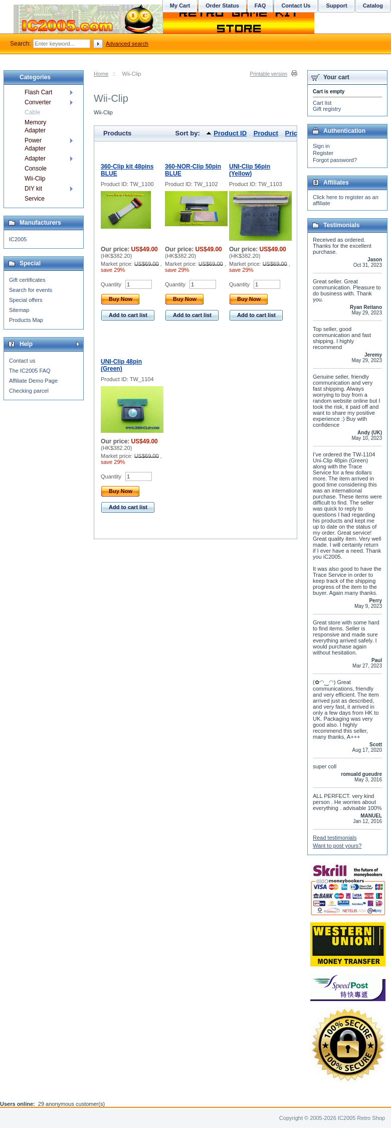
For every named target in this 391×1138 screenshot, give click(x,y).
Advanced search (127, 44)
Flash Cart (38, 92)
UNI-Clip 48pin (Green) (121, 365)
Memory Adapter (35, 126)
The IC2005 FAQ (30, 371)
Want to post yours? (337, 846)
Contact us (22, 361)
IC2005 (18, 239)
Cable (32, 112)
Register (323, 153)
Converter (38, 102)
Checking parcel (29, 391)
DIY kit (33, 188)
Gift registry (327, 109)
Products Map (26, 320)
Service (35, 198)
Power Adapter (35, 144)
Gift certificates (27, 280)
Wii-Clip (35, 178)
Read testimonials (334, 838)
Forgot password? (335, 160)
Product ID (230, 133)
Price (293, 133)
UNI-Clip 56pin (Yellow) (249, 170)
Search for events (30, 290)
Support (336, 6)
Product (266, 133)
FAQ (260, 6)
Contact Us (295, 6)
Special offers (25, 300)
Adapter (35, 158)
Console (36, 168)
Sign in (321, 146)
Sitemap (19, 310)
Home (101, 74)
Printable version (268, 74)
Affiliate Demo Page (33, 381)
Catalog (373, 6)
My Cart (180, 6)
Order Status (222, 6)
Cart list (322, 103)
